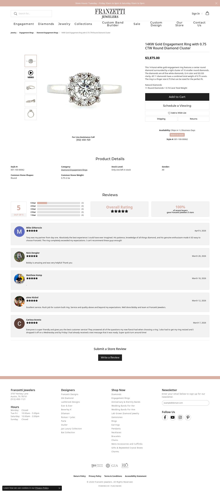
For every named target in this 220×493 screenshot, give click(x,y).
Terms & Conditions (113, 479)
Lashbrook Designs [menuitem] (70, 404)
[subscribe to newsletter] (205, 405)
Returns (193, 122)
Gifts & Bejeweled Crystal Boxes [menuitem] (127, 450)
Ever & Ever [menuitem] (67, 408)
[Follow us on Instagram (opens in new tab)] (180, 420)
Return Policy (80, 479)
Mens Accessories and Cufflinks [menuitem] (127, 446)
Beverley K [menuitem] (66, 412)
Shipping (161, 122)
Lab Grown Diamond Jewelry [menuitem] (125, 416)
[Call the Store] (18, 402)
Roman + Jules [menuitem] (68, 420)
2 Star (33, 214)
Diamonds (42, 25)
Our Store (181, 25)
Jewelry (62, 25)
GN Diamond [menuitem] (67, 401)
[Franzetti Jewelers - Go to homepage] (110, 13)
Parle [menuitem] (63, 423)
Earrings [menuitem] (116, 427)
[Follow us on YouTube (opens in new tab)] (173, 420)
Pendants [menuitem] (116, 431)
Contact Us (202, 25)
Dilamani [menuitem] (65, 416)
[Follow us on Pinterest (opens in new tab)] (188, 420)
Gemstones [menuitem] (117, 420)
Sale (136, 25)
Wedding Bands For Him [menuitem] (123, 412)
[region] (84, 90)
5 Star (33, 205)
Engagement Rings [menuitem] (121, 401)
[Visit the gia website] (112, 468)
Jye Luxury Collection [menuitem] (71, 431)
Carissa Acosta (33, 322)
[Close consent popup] (59, 488)
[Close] (216, 3)
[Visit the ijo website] (97, 468)
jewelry (13, 35)
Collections (82, 25)
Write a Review (110, 360)
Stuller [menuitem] (64, 427)
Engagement (19, 25)
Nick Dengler (33, 255)
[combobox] (34, 13)
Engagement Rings (26, 35)
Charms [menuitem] (115, 454)
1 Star (33, 217)
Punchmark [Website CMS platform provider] (116, 489)
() (82, 205)
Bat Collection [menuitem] (68, 435)
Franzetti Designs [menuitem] (69, 397)
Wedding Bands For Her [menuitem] (123, 408)
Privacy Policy (95, 479)
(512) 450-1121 (83, 142)
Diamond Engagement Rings (47, 35)
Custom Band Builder (111, 25)
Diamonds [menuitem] (116, 397)
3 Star (33, 211)
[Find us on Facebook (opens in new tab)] (165, 420)
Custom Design (157, 25)
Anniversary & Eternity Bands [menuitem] (126, 404)
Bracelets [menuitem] (116, 439)
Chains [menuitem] (115, 443)
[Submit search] (14, 13)
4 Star (33, 208)
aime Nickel (32, 300)
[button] (197, 13)
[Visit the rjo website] (125, 468)
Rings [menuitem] (114, 423)
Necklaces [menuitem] (116, 435)
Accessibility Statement (135, 479)
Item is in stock (177, 137)
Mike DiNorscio (34, 230)
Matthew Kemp (34, 277)
